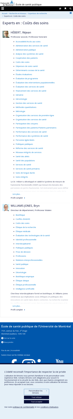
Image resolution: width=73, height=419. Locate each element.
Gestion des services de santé (29, 103)
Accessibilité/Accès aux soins (28, 41)
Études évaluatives (24, 74)
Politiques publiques (24, 144)
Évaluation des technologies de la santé (33, 235)
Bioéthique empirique (25, 276)
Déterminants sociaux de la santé (30, 70)
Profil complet (17, 198)
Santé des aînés (22, 156)
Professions (21, 256)
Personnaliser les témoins (38, 392)
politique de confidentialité (23, 407)
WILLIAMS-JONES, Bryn (25, 205)
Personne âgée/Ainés (25, 140)
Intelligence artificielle (25, 288)
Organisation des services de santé (31, 119)
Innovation (20, 268)
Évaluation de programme (27, 78)
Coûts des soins (22, 62)
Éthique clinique (22, 280)
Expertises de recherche (37, 13)
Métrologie (20, 111)
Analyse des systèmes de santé (29, 54)
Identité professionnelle (26, 239)
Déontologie (21, 272)
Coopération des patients (27, 58)
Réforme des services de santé (29, 148)
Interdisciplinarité (23, 243)
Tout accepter (36, 401)
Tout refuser (36, 397)
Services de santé (23, 164)
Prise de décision (23, 252)
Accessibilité (15, 350)
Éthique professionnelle (26, 284)
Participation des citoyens (27, 123)
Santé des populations (25, 160)
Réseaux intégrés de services (29, 152)
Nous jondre (8, 342)
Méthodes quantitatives (26, 107)
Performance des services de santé (31, 132)
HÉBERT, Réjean (21, 32)
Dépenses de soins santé (27, 66)
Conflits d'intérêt (23, 219)
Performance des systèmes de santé (32, 136)
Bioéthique (20, 215)
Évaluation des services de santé (30, 86)
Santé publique (22, 264)
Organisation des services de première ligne (35, 115)
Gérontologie (21, 99)
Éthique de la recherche (26, 227)
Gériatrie (19, 95)
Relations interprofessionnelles (29, 260)
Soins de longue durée (25, 173)
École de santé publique (29, 4)
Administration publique (26, 49)
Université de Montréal (7, 3)
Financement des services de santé (31, 90)
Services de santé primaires (28, 168)
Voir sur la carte (9, 338)
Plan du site (5, 350)
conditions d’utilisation (49, 407)
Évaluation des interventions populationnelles (35, 82)
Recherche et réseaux (17, 13)
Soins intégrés (22, 177)
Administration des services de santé (32, 45)
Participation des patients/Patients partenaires (36, 127)
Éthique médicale (23, 231)
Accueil (4, 13)
